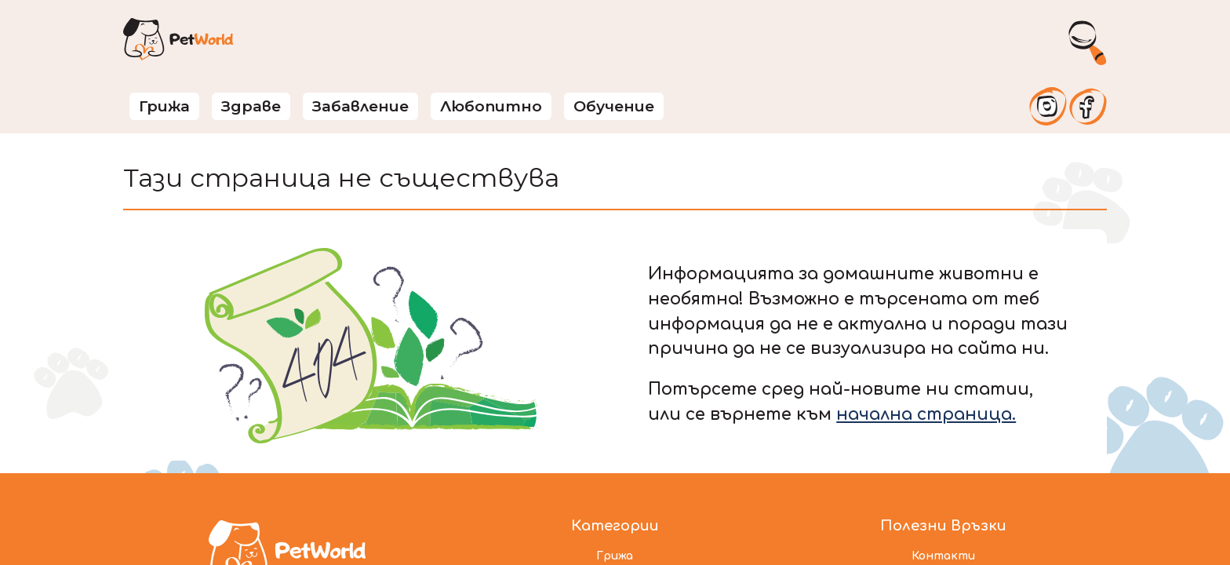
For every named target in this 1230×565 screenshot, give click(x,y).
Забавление (360, 106)
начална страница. (926, 414)
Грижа (164, 106)
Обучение (613, 106)
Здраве (251, 106)
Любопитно (491, 106)
